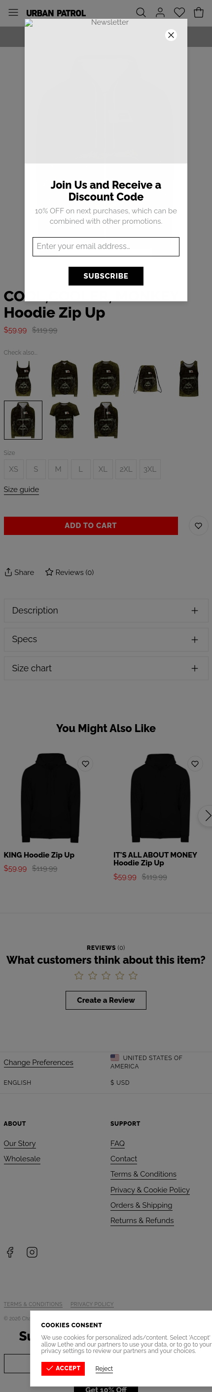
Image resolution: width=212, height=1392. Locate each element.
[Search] (141, 13)
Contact (123, 1158)
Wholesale (22, 1158)
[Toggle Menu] (13, 13)
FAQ (117, 1143)
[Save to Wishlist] (199, 525)
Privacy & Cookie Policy (150, 1190)
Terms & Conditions (143, 1174)
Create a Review (106, 1000)
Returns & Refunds (142, 1220)
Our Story (20, 1143)
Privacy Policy (92, 1304)
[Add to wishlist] (85, 764)
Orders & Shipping (141, 1205)
